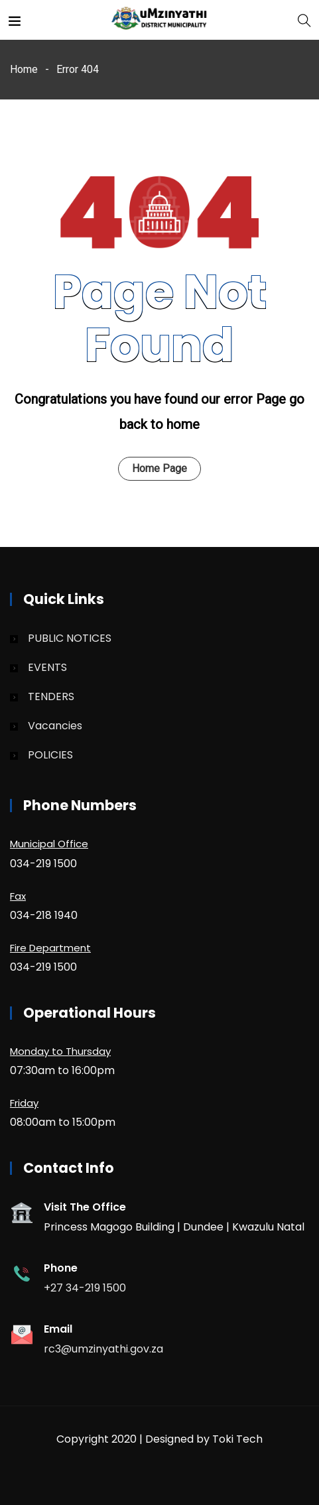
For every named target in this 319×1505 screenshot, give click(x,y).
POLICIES (50, 754)
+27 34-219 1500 (85, 1287)
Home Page (159, 468)
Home (24, 69)
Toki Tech (237, 1439)
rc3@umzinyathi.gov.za (103, 1348)
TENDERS (51, 696)
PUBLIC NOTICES (69, 638)
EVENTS (47, 667)
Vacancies (55, 725)
